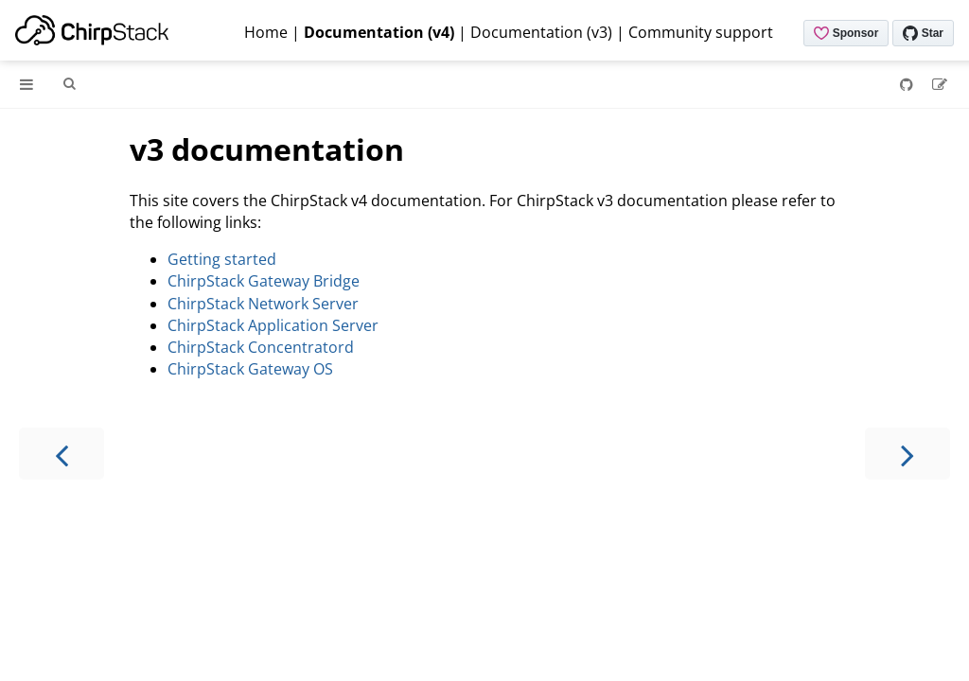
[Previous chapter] (61, 454)
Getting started (221, 259)
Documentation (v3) (541, 32)
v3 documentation (267, 149)
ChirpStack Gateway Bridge (263, 281)
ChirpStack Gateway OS (250, 368)
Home (266, 32)
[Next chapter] (907, 454)
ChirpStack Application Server (273, 325)
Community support (700, 32)
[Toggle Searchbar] (69, 84)
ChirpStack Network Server (263, 303)
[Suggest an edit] (940, 84)
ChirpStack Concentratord (260, 347)
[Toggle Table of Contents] (26, 84)
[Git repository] (908, 84)
